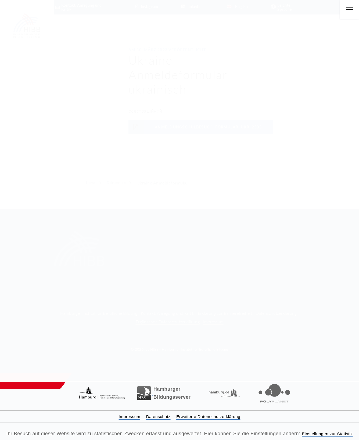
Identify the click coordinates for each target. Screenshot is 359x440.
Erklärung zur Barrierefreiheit (225, 305)
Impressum (213, 313)
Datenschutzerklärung (276, 305)
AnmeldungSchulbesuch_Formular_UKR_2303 (195, 127)
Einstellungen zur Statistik (179, 433)
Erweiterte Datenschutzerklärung (212, 408)
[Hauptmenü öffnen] (349, 10)
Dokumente (120, 182)
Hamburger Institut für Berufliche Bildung (98, 305)
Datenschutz (155, 408)
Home (92, 182)
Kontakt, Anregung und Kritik (167, 305)
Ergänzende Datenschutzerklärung (168, 313)
